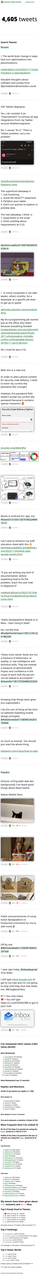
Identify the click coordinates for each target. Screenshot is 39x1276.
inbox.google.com (22, 979)
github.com (8, 1152)
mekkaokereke (9, 1069)
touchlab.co (8, 1162)
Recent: (5, 47)
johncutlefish (8, 1073)
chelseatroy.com (10, 1158)
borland (7, 1103)
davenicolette (9, 1101)
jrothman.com (9, 1168)
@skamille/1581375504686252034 (19, 681)
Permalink (4, 93)
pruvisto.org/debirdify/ (13, 447)
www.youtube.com (10, 1193)
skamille (7, 1071)
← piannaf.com (29, 2)
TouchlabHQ (8, 1057)
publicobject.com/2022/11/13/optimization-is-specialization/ (19, 71)
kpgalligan (8, 1061)
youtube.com (8, 1166)
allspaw (7, 1065)
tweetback (20, 1273)
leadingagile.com (10, 1160)
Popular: (5, 772)
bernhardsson (9, 1107)
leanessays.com (9, 1164)
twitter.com (8, 1150)
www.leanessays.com (11, 1189)
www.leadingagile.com (12, 1187)
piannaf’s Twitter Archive (11, 2)
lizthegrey (7, 1063)
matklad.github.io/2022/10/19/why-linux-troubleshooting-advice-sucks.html (19, 596)
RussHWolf (8, 1067)
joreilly (6, 1075)
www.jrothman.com (11, 1196)
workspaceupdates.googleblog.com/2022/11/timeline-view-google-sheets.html (19, 551)
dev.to (6, 1156)
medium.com (8, 1154)
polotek (7, 1059)
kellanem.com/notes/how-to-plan (19, 751)
